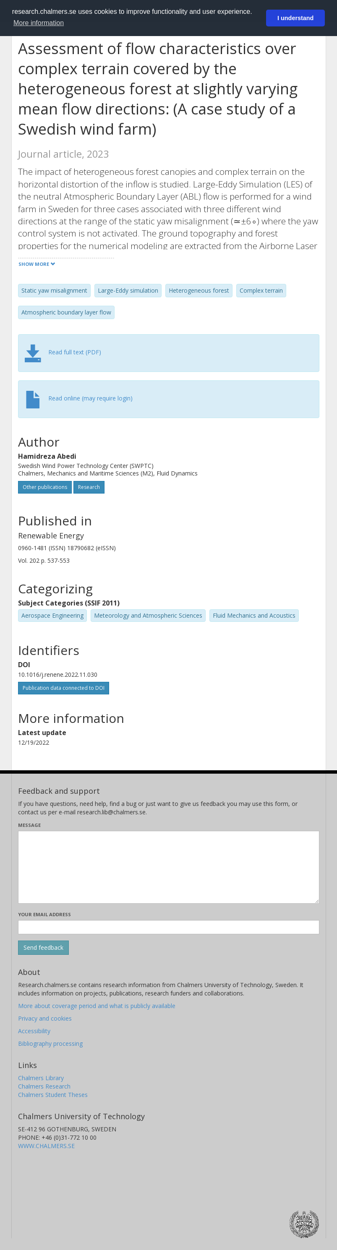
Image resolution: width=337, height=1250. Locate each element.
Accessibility (34, 1031)
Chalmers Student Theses (53, 1095)
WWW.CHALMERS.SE (46, 1146)
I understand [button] (295, 18)
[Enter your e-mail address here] (168, 927)
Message (29, 825)
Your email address (44, 914)
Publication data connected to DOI (63, 687)
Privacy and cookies (45, 1018)
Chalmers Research (44, 1086)
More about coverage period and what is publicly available (96, 1006)
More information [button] (38, 22)
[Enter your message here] (168, 867)
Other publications (45, 487)
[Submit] (43, 948)
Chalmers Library (41, 1078)
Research (89, 487)
